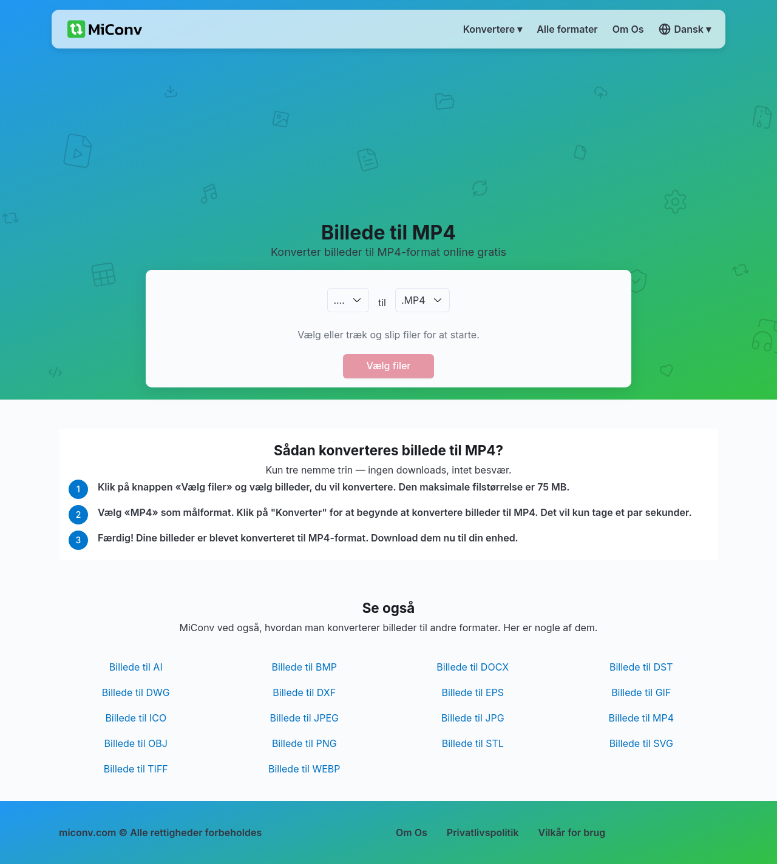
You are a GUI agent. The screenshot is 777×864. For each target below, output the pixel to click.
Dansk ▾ (685, 29)
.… (338, 300)
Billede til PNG (304, 743)
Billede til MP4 (641, 718)
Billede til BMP (304, 667)
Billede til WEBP (304, 769)
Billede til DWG (136, 692)
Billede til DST (641, 667)
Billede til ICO (135, 718)
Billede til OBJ (136, 743)
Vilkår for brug (572, 832)
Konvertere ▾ (493, 29)
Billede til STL (473, 743)
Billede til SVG (641, 743)
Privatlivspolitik (483, 832)
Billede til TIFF (136, 769)
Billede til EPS (472, 692)
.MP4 (413, 300)
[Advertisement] (389, 134)
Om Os (411, 832)
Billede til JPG (472, 718)
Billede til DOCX (472, 667)
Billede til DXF (304, 692)
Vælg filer (388, 366)
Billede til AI (136, 667)
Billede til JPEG (304, 718)
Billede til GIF (641, 692)
